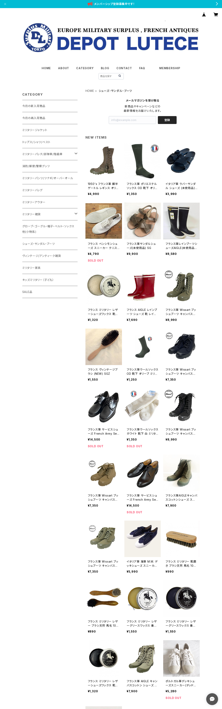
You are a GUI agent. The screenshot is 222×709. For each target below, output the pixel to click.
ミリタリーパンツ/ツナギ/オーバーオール (47, 178)
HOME (46, 68)
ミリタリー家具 (31, 267)
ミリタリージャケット (34, 130)
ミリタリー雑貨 (31, 214)
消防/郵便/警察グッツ (36, 166)
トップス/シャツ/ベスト (36, 142)
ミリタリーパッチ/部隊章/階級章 (42, 154)
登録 (167, 120)
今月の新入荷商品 (33, 106)
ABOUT (63, 68)
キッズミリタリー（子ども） (38, 279)
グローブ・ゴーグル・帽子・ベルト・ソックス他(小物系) (48, 229)
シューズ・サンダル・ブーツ (38, 243)
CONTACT (124, 68)
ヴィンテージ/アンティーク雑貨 (41, 255)
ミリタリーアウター (34, 202)
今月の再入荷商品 (33, 118)
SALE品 (27, 291)
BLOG (105, 68)
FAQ (142, 68)
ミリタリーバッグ (32, 190)
